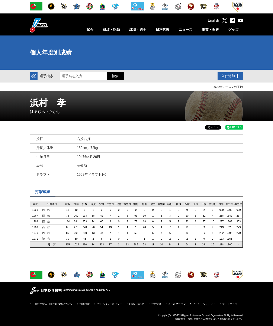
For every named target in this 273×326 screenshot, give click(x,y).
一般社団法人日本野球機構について (52, 303)
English (213, 20)
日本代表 (162, 29)
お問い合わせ (136, 303)
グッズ (233, 29)
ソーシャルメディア (203, 303)
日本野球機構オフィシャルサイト (50, 25)
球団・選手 (137, 29)
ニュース (185, 29)
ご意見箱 (156, 303)
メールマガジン (177, 303)
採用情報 (85, 303)
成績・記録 (111, 29)
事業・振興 (210, 29)
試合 (90, 29)
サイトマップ (229, 303)
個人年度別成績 (51, 52)
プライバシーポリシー (109, 303)
